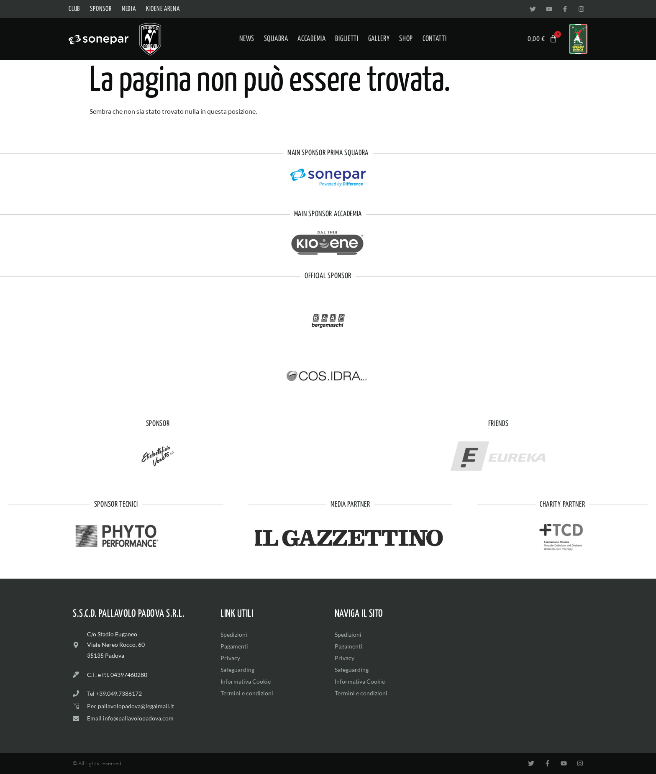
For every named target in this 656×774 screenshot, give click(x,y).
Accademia (311, 39)
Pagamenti (234, 646)
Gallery (379, 39)
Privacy (230, 657)
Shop (406, 39)
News (246, 39)
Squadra (276, 39)
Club (74, 9)
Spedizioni (233, 634)
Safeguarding (237, 669)
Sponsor (101, 9)
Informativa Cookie (245, 681)
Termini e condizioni (246, 693)
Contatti (435, 39)
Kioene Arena (163, 9)
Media (129, 9)
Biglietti (346, 39)
